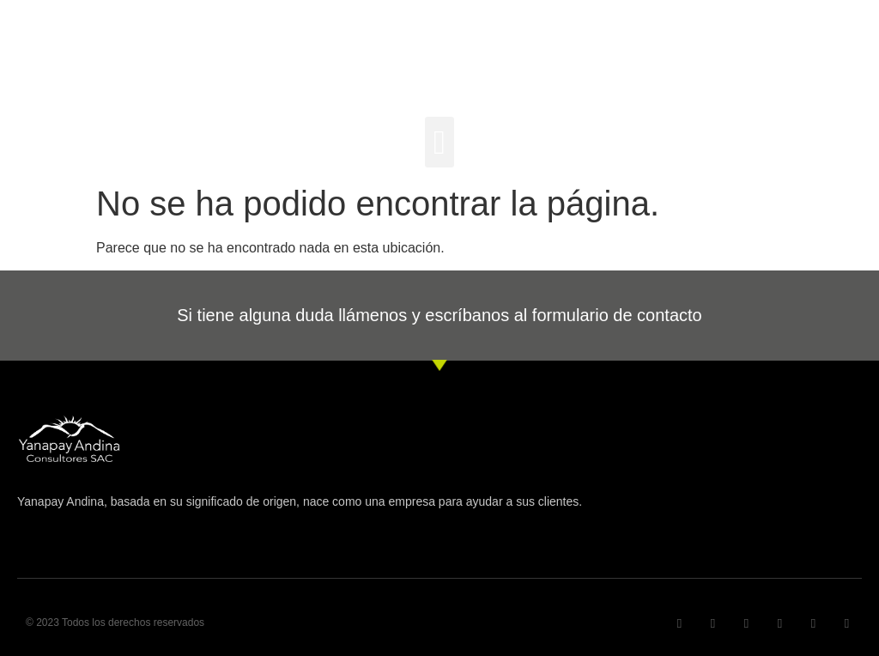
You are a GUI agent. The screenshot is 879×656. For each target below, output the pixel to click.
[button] (439, 142)
